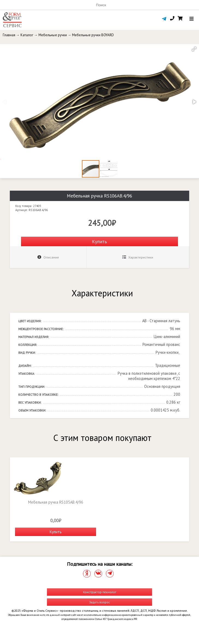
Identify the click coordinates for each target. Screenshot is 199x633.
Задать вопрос (99, 602)
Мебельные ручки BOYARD (93, 35)
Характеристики (137, 257)
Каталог (26, 35)
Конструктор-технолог (99, 592)
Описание (48, 257)
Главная (9, 35)
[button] (194, 49)
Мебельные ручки (52, 35)
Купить (99, 241)
